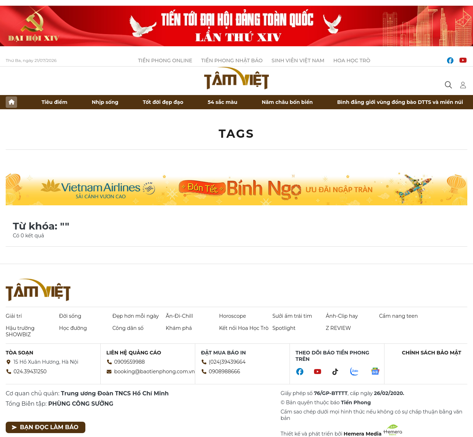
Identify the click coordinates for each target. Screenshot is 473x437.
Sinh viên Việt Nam (298, 60)
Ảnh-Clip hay (342, 316)
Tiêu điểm (55, 102)
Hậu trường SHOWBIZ (20, 331)
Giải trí (14, 316)
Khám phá (179, 328)
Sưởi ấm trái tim (292, 316)
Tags (237, 134)
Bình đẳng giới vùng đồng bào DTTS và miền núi (400, 102)
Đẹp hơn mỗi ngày (135, 316)
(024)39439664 (227, 362)
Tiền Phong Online (165, 60)
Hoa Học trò (351, 60)
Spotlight (284, 328)
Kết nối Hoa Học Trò (244, 328)
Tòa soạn (19, 352)
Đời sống (70, 316)
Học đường (73, 328)
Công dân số (128, 328)
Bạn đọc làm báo (45, 427)
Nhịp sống (105, 102)
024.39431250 (30, 371)
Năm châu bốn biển (287, 102)
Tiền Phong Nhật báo (232, 60)
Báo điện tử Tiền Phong (236, 78)
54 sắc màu (222, 102)
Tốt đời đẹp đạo (163, 102)
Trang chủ (11, 102)
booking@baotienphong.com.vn (154, 371)
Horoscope (232, 316)
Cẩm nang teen (398, 316)
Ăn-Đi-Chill (179, 316)
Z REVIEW (338, 328)
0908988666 (224, 371)
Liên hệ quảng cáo (133, 352)
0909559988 (129, 362)
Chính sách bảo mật (431, 352)
